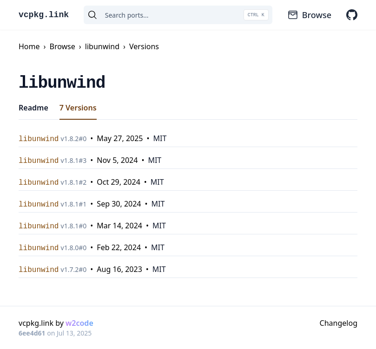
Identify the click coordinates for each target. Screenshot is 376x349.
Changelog (338, 323)
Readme (33, 108)
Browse (309, 14)
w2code (79, 323)
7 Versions (78, 108)
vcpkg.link (44, 14)
